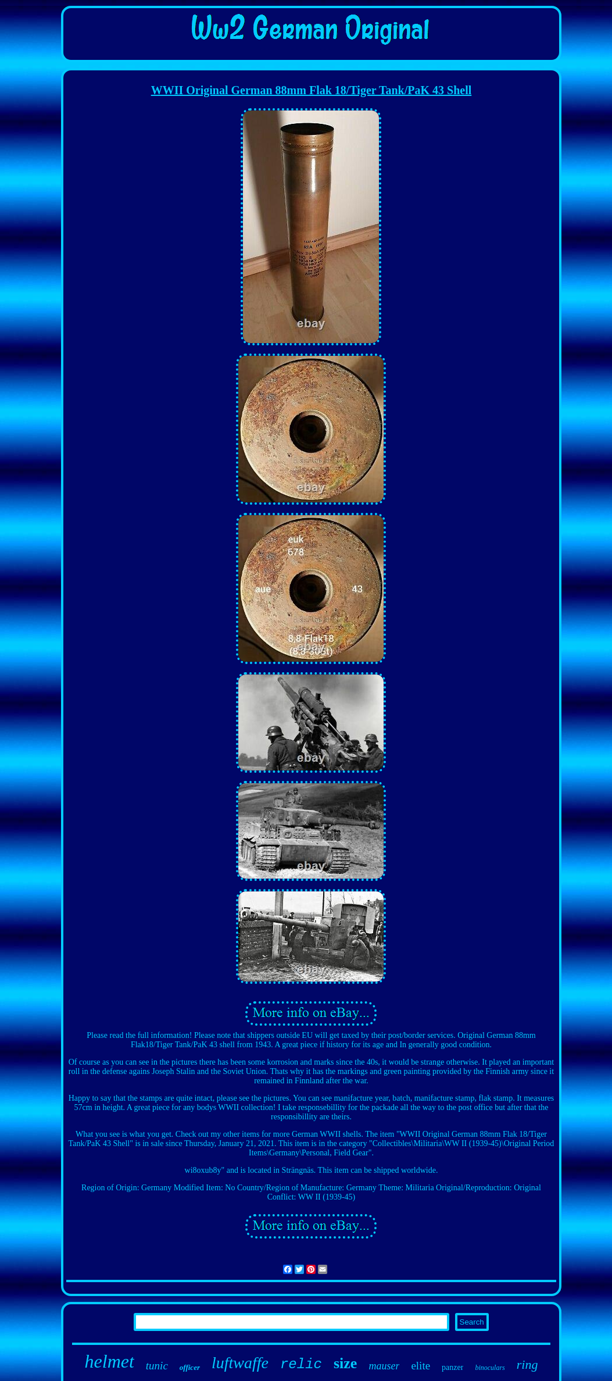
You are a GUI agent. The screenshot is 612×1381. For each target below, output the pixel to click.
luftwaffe (240, 1363)
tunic (157, 1365)
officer (190, 1367)
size (345, 1363)
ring (527, 1364)
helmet (109, 1361)
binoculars (489, 1368)
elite (420, 1365)
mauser (383, 1366)
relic (301, 1364)
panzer (452, 1367)
